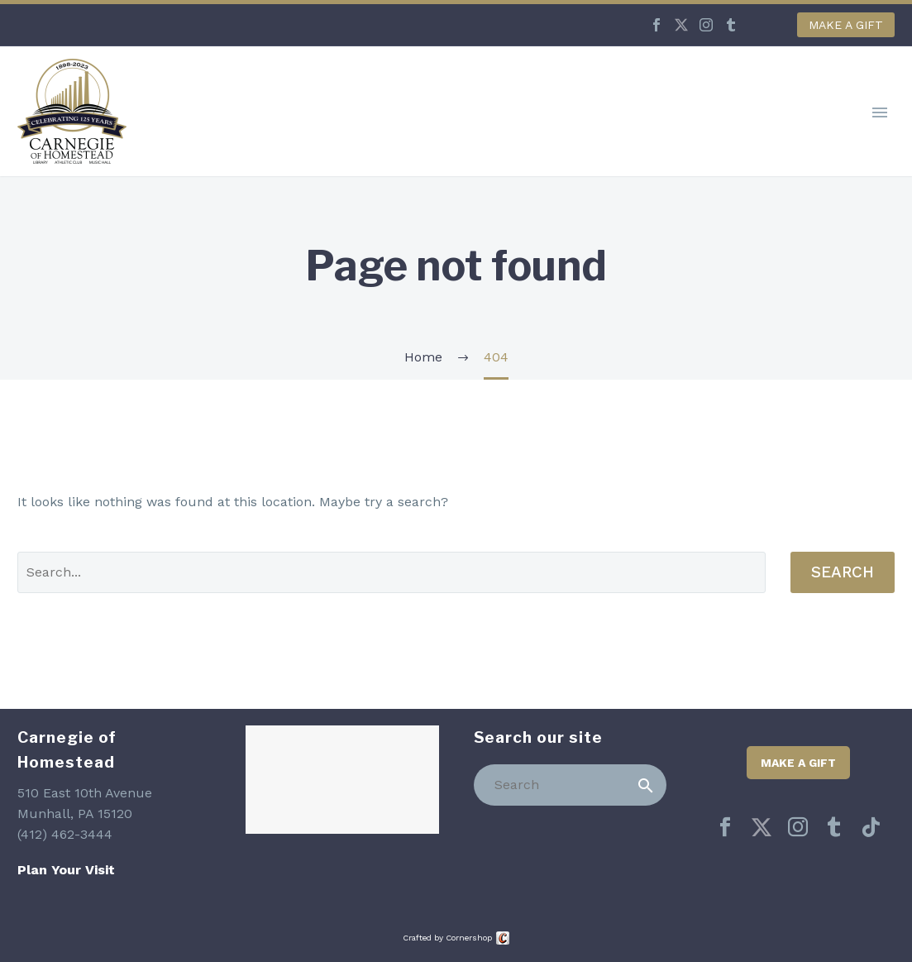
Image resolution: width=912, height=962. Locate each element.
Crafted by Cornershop (447, 937)
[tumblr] (834, 827)
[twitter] (761, 827)
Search (842, 572)
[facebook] (725, 827)
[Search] (570, 785)
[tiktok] (871, 827)
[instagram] (798, 827)
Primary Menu (879, 112)
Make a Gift (846, 24)
